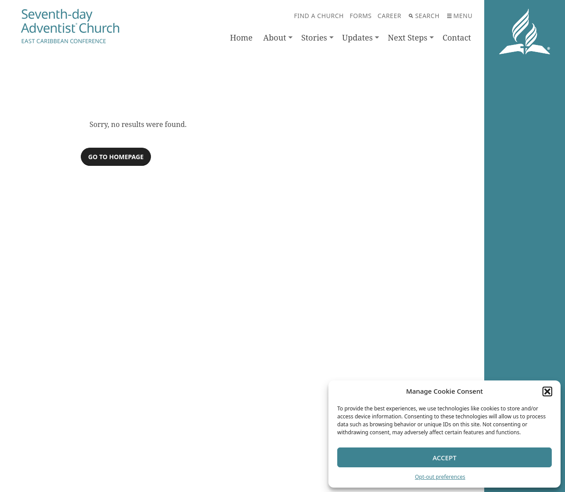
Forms (361, 15)
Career (389, 15)
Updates (357, 37)
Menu (459, 15)
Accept (444, 457)
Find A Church (319, 15)
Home (241, 37)
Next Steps (408, 37)
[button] (547, 391)
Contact (456, 37)
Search (424, 15)
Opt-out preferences (440, 477)
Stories (314, 37)
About (274, 37)
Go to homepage (116, 157)
